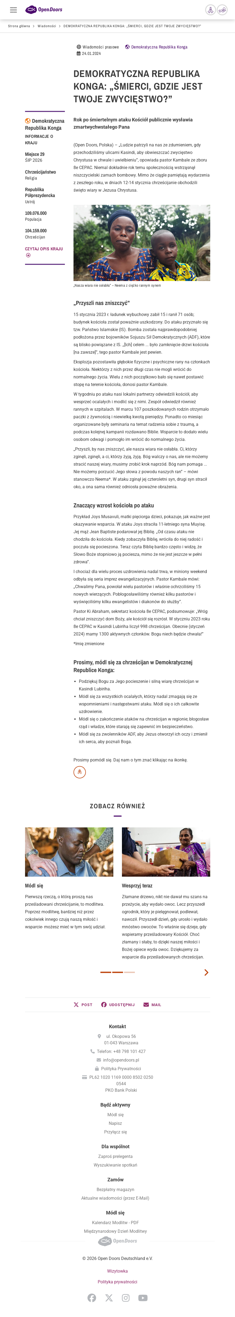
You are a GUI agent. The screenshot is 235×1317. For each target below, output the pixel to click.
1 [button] (105, 972)
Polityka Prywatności (121, 1068)
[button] (83, 1004)
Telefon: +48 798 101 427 (121, 1051)
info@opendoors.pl (121, 1060)
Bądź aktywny (115, 1105)
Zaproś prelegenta (115, 1156)
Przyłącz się (115, 1132)
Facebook (91, 1297)
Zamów (115, 1179)
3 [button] (129, 972)
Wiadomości (47, 26)
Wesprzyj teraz (137, 885)
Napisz (115, 1123)
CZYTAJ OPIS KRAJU (44, 249)
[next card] (206, 972)
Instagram (126, 1297)
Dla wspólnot (115, 1146)
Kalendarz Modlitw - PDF (115, 1222)
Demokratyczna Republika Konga (159, 47)
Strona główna (19, 26)
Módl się (34, 885)
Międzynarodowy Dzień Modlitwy (115, 1231)
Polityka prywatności (117, 1281)
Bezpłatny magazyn (115, 1189)
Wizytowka (117, 1271)
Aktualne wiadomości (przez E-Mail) (115, 1198)
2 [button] (117, 972)
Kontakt (117, 1026)
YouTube (143, 1297)
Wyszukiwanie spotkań (115, 1165)
